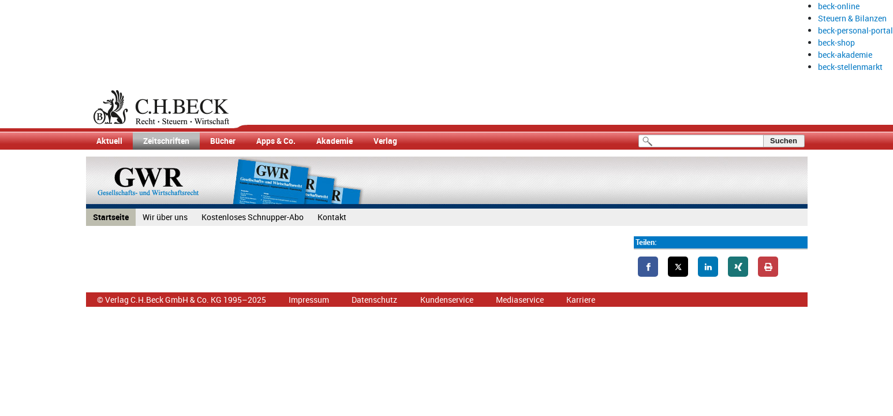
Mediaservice (520, 299)
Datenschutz (374, 299)
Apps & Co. (276, 140)
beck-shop (836, 42)
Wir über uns (165, 216)
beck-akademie (845, 54)
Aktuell (109, 140)
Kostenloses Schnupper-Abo (252, 216)
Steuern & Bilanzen (852, 18)
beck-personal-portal (855, 30)
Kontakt (331, 216)
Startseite (111, 216)
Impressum (309, 299)
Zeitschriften (166, 140)
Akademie (334, 140)
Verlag (385, 140)
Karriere (580, 299)
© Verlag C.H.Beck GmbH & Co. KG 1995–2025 (181, 299)
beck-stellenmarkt (850, 66)
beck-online (839, 6)
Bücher (223, 140)
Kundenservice (446, 299)
